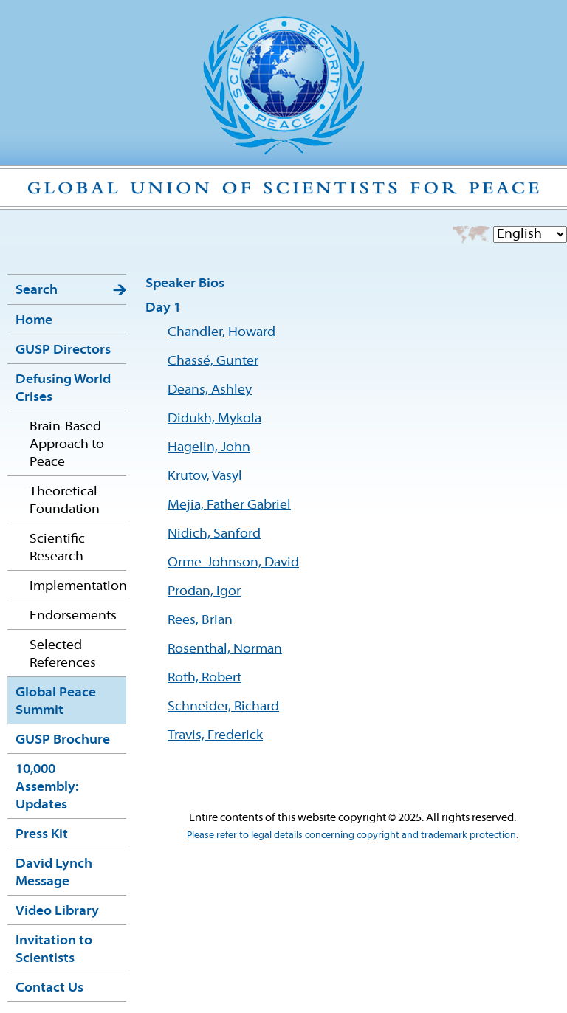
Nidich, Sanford (214, 534)
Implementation (78, 587)
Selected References (63, 654)
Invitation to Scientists (54, 950)
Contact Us (49, 988)
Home (34, 321)
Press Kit (42, 835)
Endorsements (73, 616)
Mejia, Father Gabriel (229, 505)
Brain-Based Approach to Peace (67, 445)
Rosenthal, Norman (225, 649)
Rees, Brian (200, 621)
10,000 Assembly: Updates (47, 787)
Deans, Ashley (210, 390)
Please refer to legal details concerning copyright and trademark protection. (352, 835)
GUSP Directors (63, 350)
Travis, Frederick (215, 736)
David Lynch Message (54, 873)
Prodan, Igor (204, 592)
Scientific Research (57, 548)
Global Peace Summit (56, 702)
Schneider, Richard (223, 707)
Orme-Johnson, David (233, 563)
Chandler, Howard (221, 333)
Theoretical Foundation (65, 501)
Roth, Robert (204, 678)
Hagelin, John (209, 448)
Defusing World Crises (63, 389)
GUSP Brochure (63, 740)
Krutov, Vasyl (205, 477)
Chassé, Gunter (213, 361)
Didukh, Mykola (214, 419)
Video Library (57, 911)
